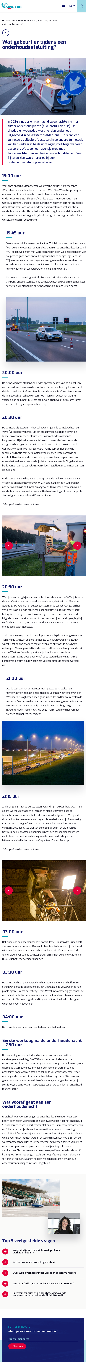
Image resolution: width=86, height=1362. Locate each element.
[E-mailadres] (43, 1339)
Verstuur (18, 1346)
